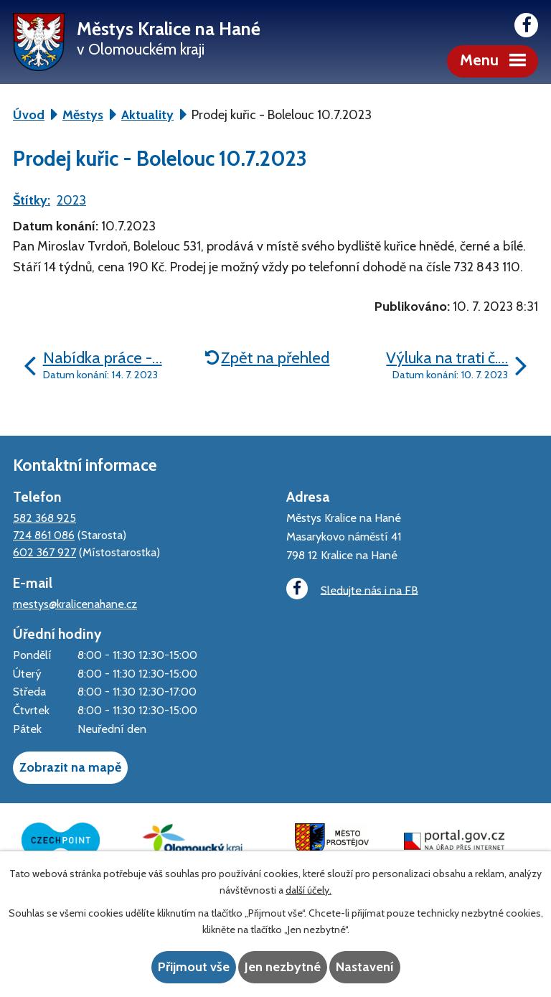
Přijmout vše (194, 967)
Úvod (28, 115)
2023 (71, 200)
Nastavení (365, 967)
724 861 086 (44, 535)
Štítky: (31, 200)
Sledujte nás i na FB (352, 589)
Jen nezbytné (283, 967)
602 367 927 (44, 552)
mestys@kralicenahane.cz (75, 603)
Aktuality (147, 115)
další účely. (308, 890)
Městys (82, 115)
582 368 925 (44, 517)
